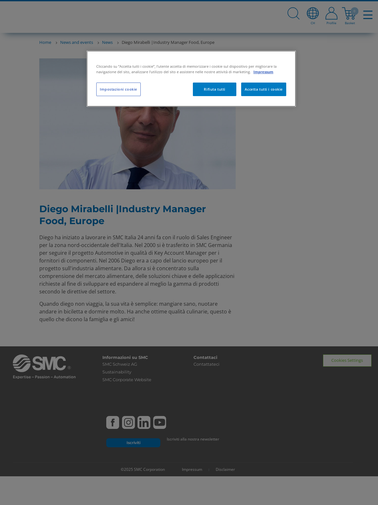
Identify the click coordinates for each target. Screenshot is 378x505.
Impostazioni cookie (118, 89)
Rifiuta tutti (214, 89)
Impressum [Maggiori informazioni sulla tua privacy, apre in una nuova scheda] (263, 71)
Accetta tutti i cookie (264, 89)
